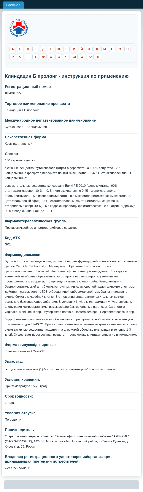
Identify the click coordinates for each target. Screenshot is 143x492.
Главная (13, 5)
